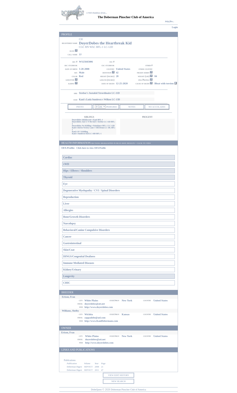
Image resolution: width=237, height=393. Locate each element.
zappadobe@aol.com (94, 317)
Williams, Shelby (70, 310)
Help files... (169, 21)
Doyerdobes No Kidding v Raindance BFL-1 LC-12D (93, 126)
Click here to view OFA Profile (91, 148)
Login (175, 27)
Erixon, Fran (68, 297)
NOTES (131, 107)
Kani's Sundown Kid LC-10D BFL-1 (87, 134)
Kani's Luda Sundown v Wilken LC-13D (99, 99)
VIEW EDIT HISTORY (118, 375)
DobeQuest (96, 389)
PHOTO (80, 107)
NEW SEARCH (118, 381)
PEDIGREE (111, 107)
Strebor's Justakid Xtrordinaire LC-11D (99, 93)
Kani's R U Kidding (80, 132)
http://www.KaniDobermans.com (101, 321)
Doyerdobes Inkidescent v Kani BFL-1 (87, 120)
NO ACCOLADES (157, 107)
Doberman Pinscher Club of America (128, 389)
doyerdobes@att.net (94, 303)
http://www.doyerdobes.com (98, 307)
